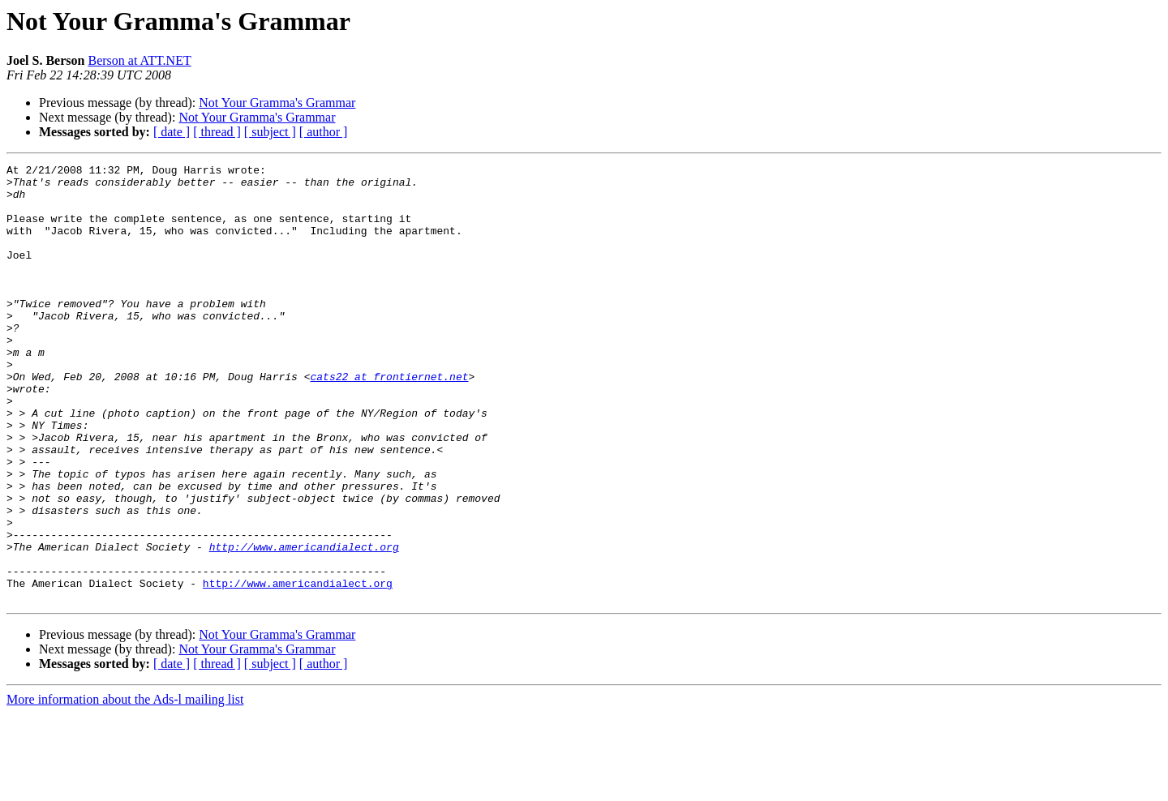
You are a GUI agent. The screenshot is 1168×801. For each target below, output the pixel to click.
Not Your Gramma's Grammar (277, 102)
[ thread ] (217, 132)
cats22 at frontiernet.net (389, 420)
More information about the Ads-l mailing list (124, 787)
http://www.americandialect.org (304, 624)
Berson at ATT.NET (139, 60)
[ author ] (323, 132)
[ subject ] (270, 132)
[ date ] (171, 132)
